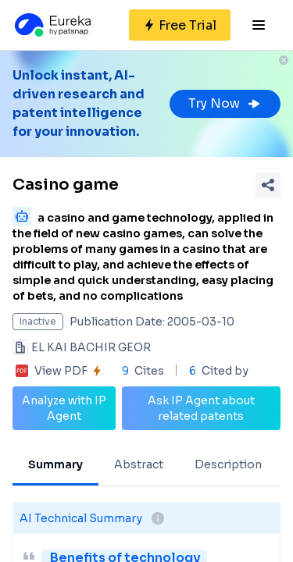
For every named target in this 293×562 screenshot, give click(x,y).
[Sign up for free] (179, 25)
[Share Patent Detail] (267, 185)
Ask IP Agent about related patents (201, 408)
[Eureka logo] (52, 25)
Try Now (225, 103)
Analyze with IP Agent (64, 408)
